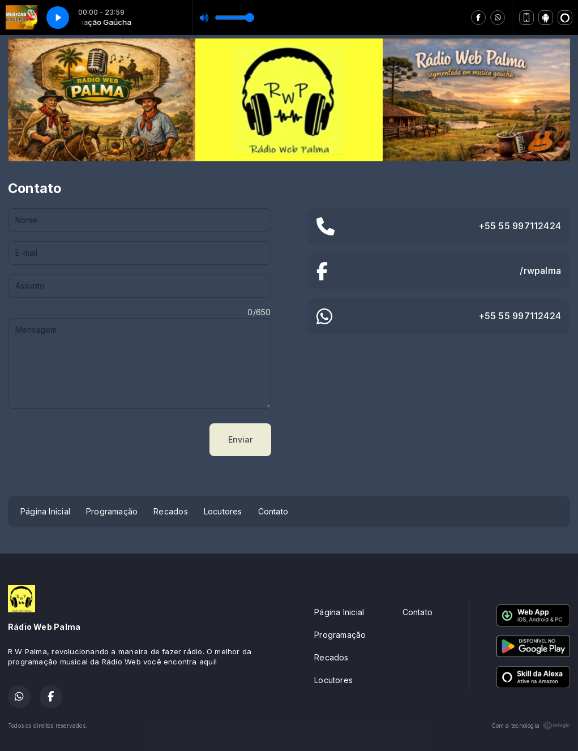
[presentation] (94, 440)
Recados (170, 511)
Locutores (223, 511)
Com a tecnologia (530, 725)
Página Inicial (45, 511)
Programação (112, 511)
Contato (273, 511)
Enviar (240, 439)
